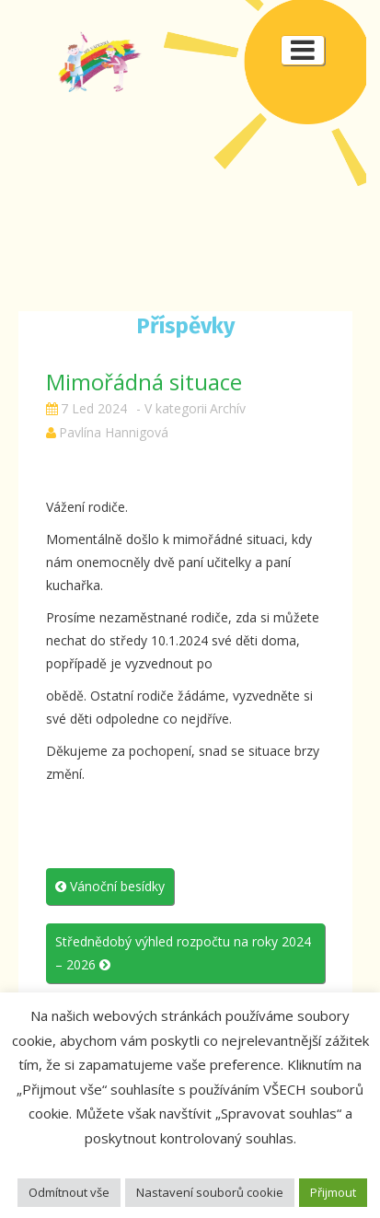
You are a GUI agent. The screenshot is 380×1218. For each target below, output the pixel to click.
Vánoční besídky (110, 886)
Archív (228, 408)
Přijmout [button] (333, 1192)
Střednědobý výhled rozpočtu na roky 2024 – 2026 (183, 953)
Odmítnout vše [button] (69, 1192)
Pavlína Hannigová (113, 432)
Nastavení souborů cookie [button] (209, 1192)
